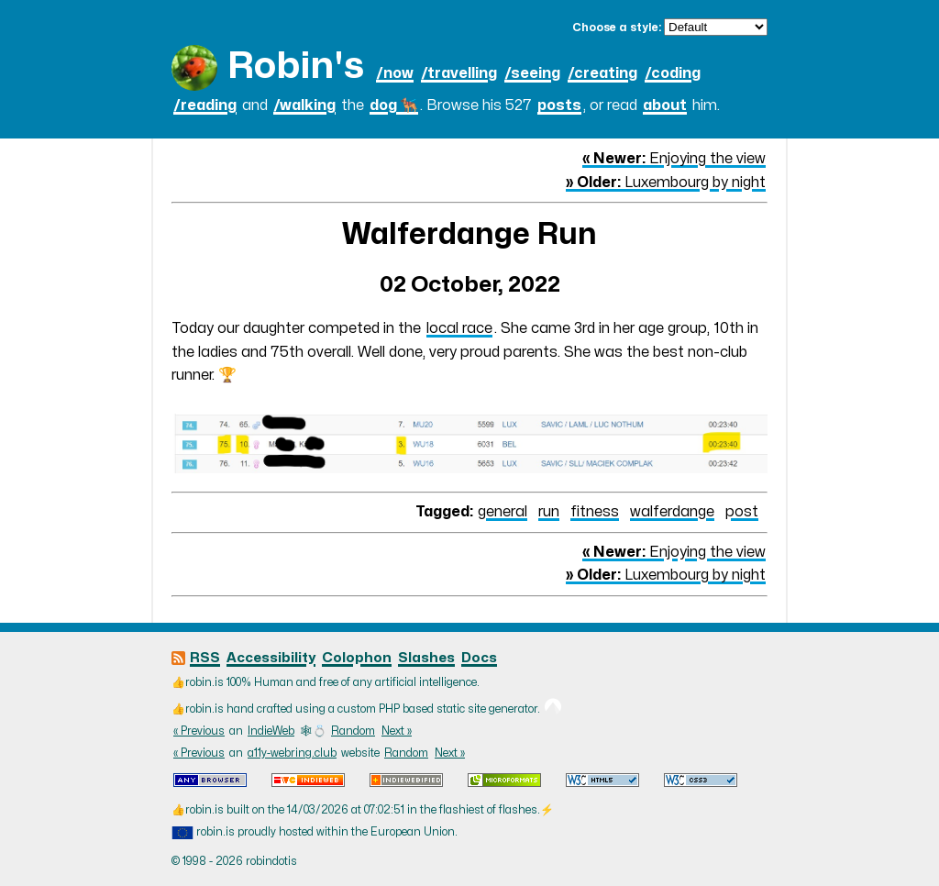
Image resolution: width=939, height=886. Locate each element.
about (665, 105)
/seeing (532, 73)
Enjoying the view (674, 158)
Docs (479, 658)
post (741, 511)
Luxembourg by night (666, 182)
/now (395, 73)
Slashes (426, 658)
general (502, 511)
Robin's (295, 66)
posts (559, 105)
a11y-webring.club (292, 753)
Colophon (357, 658)
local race (459, 328)
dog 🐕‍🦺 (394, 105)
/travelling (459, 73)
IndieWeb (271, 730)
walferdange (672, 511)
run (548, 511)
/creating (602, 73)
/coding (673, 73)
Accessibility (270, 658)
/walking (304, 105)
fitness (594, 511)
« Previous (199, 730)
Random (353, 730)
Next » (396, 730)
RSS (205, 658)
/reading (205, 105)
